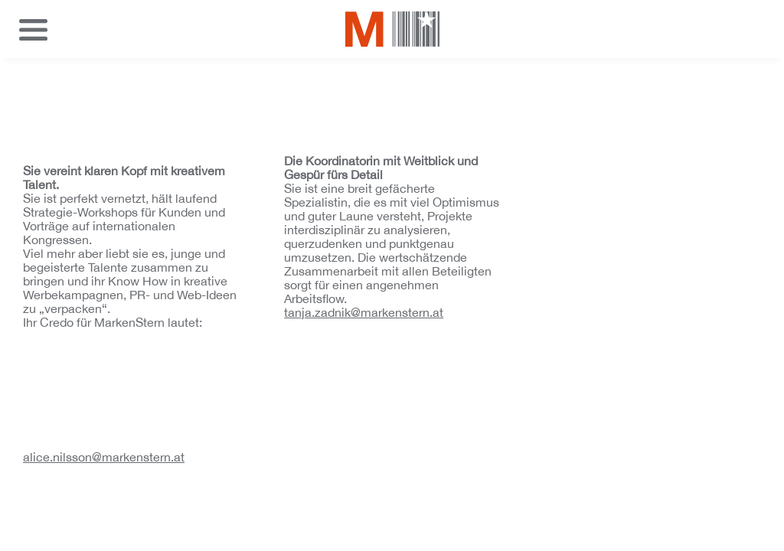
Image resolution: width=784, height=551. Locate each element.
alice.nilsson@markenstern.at (104, 457)
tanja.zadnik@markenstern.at (363, 312)
